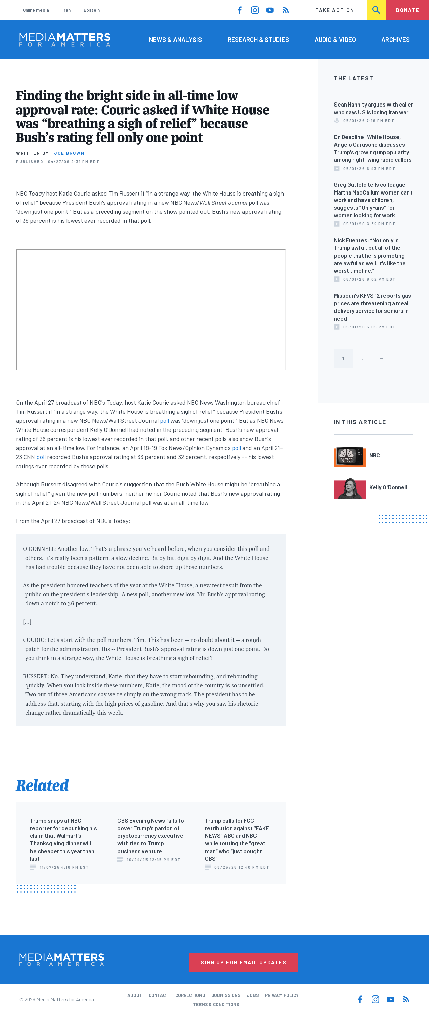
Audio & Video (335, 39)
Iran (66, 10)
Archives (395, 39)
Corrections (190, 995)
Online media (36, 10)
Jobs (253, 995)
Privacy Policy (282, 995)
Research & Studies (258, 39)
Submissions (225, 995)
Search (377, 10)
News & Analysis (175, 39)
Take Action (334, 10)
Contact (159, 995)
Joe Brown (69, 153)
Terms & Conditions (216, 1004)
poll (164, 420)
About (134, 995)
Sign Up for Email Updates (243, 962)
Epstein (92, 10)
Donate (408, 10)
